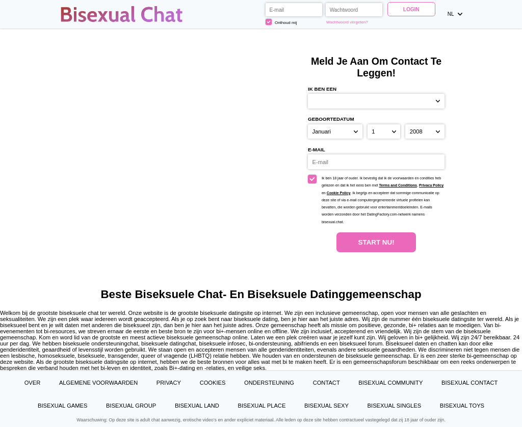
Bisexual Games (63, 406)
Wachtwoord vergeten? (347, 22)
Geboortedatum (331, 119)
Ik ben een (322, 89)
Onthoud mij (281, 22)
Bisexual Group (131, 406)
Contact (326, 383)
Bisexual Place (262, 406)
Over (32, 383)
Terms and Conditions (398, 185)
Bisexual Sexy (326, 406)
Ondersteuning (269, 383)
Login (411, 9)
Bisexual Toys (462, 406)
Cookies (213, 383)
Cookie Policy (339, 193)
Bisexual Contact (469, 383)
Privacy (168, 383)
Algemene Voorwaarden (98, 383)
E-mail (316, 149)
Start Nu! (376, 242)
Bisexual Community (390, 383)
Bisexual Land (197, 406)
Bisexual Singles (395, 406)
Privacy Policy (431, 185)
